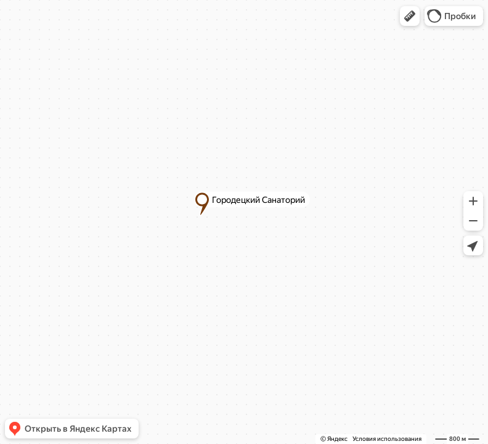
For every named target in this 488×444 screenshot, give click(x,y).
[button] (410, 16)
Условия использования (386, 438)
